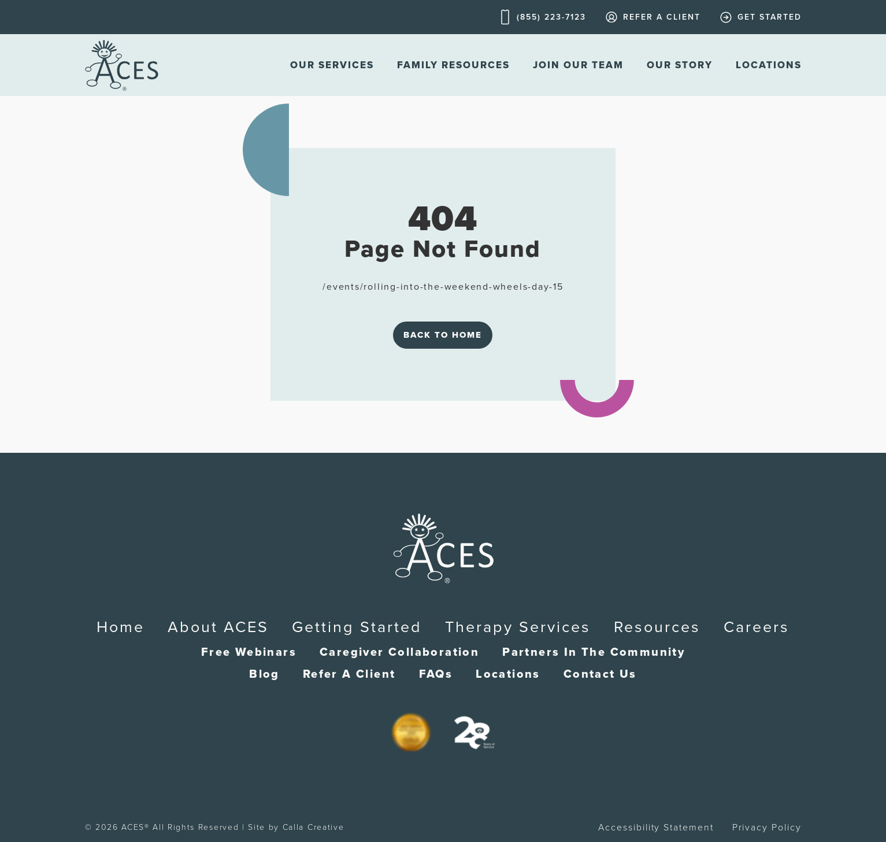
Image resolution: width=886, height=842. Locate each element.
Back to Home (442, 334)
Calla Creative (313, 827)
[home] (121, 65)
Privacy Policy (767, 827)
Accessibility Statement (655, 827)
